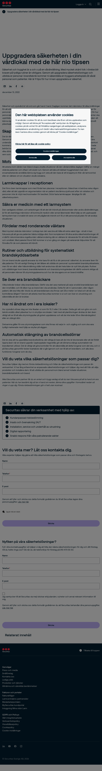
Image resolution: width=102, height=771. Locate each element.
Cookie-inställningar (51, 151)
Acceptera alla (69, 157)
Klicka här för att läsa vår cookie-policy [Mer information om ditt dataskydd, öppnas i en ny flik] (32, 144)
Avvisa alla (33, 157)
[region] (51, 136)
